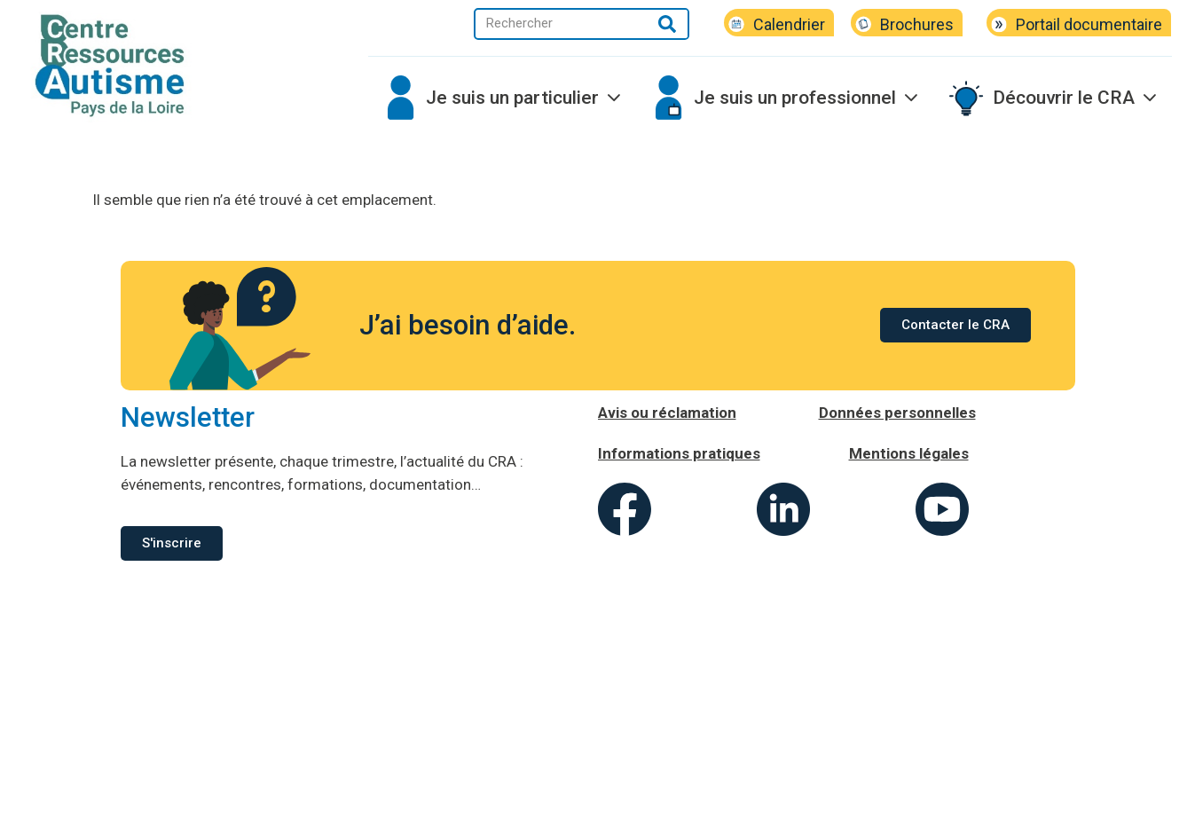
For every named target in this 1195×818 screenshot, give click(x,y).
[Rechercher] (667, 24)
